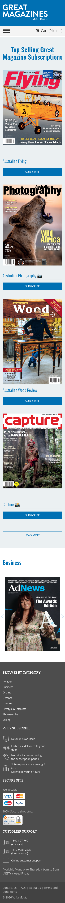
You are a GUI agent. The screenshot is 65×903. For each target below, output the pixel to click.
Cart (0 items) (49, 30)
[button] (3, 616)
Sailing (6, 719)
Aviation (7, 681)
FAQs (23, 888)
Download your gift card (25, 771)
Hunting (7, 703)
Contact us (10, 888)
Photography (10, 714)
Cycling (7, 692)
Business (8, 687)
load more (32, 535)
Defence (7, 698)
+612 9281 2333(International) (21, 851)
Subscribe (32, 172)
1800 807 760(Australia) (19, 842)
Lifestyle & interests (14, 708)
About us (35, 888)
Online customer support (26, 860)
